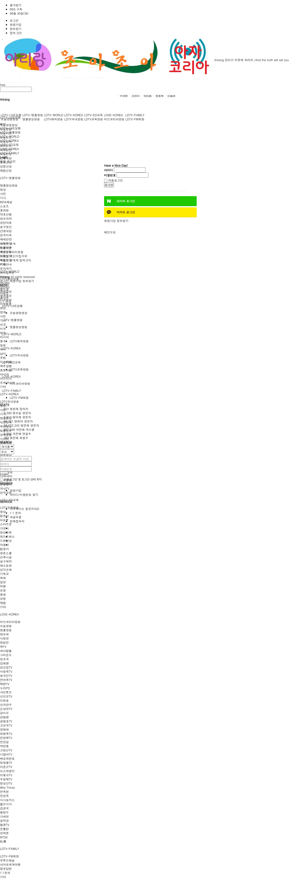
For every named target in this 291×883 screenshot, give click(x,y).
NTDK (4, 837)
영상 (3, 189)
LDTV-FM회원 (9, 856)
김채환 (4, 663)
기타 (3, 386)
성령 (3, 598)
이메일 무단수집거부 (13, 256)
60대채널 (6, 202)
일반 (3, 582)
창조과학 (6, 218)
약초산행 (6, 214)
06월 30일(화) (19, 13)
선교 (3, 324)
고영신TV (6, 750)
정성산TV (6, 783)
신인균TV (6, 696)
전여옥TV (6, 680)
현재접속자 (17, 521)
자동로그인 (113, 180)
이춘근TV (6, 767)
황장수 (4, 812)
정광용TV (6, 762)
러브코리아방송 (10, 622)
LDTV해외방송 (53, 119)
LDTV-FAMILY (9, 848)
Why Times (7, 787)
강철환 (4, 717)
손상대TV (6, 709)
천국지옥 (6, 235)
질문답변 (6, 868)
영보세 (4, 634)
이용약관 (6, 248)
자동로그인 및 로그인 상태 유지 (21, 479)
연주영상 (6, 455)
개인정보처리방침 (11, 252)
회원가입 (15, 24)
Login (4, 474)
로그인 (14, 20)
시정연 (4, 638)
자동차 (4, 545)
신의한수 (6, 704)
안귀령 (123, 96)
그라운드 (6, 655)
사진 (3, 194)
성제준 (4, 833)
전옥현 (4, 791)
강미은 (4, 713)
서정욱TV (6, 671)
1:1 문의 (15, 513)
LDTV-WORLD (53, 115)
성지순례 (6, 569)
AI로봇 (4, 520)
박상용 (148, 96)
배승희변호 (7, 758)
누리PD (5, 688)
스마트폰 (6, 524)
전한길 (4, 742)
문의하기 (6, 268)
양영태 (4, 729)
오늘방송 (6, 626)
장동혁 (159, 96)
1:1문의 (5, 873)
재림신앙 (6, 170)
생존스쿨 (6, 553)
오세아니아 (7, 382)
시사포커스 (7, 800)
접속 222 (16, 33)
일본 (3, 345)
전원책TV (6, 738)
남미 (3, 353)
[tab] (145, 306)
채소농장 (6, 565)
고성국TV (6, 725)
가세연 (4, 816)
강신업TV (6, 667)
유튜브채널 (7, 860)
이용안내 (6, 264)
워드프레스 (7, 536)
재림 (3, 603)
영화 (3, 312)
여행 (3, 586)
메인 (3, 124)
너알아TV (6, 754)
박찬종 (4, 746)
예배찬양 (6, 239)
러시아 (4, 337)
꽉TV (3, 646)
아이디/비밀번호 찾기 (24, 494)
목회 (3, 578)
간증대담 (6, 231)
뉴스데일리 (7, 771)
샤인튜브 (6, 692)
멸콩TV (4, 825)
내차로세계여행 (10, 864)
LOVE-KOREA (9, 614)
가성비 (4, 528)
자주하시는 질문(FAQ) (24, 509)
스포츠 (4, 206)
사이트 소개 (8, 243)
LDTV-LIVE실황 (11, 115)
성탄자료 (6, 223)
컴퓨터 (4, 516)
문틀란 (4, 829)
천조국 (4, 659)
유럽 (3, 357)
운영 (3, 590)
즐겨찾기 (15, 5)
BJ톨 (3, 841)
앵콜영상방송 (9, 185)
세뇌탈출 (6, 651)
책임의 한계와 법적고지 (15, 260)
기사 (3, 198)
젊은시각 (6, 804)
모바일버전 (7, 272)
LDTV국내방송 (9, 401)
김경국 (4, 808)
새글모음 (15, 517)
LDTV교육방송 (9, 507)
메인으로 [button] (110, 232)
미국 (3, 328)
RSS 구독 (16, 9)
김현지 (135, 96)
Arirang (112, 60)
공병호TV (6, 721)
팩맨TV (4, 684)
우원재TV (6, 779)
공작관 (4, 820)
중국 (3, 341)
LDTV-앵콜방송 (10, 178)
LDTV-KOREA (9, 394)
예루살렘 (6, 366)
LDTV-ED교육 (93, 115)
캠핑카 (4, 549)
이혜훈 (171, 96)
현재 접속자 (16, 409)
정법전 (4, 642)
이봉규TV (6, 775)
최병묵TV (6, 733)
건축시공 (6, 557)
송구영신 (6, 227)
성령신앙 (6, 166)
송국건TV (6, 675)
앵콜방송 (6, 630)
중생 (3, 594)
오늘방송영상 (9, 125)
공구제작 (6, 561)
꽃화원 (4, 210)
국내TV (4, 488)
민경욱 (4, 796)
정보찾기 (15, 29)
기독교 (4, 574)
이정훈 (4, 700)
